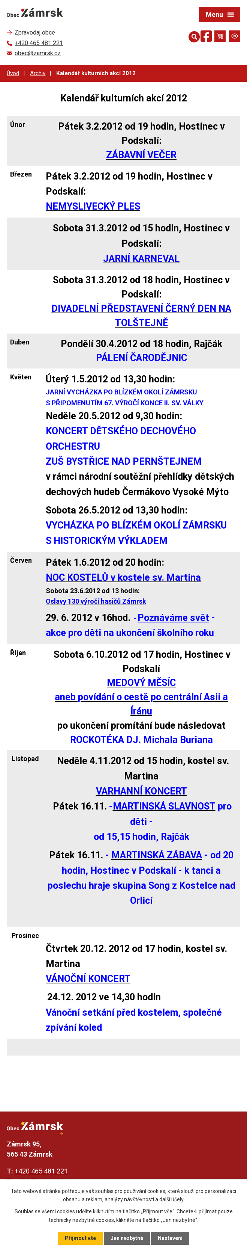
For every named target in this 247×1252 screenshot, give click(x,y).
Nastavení (170, 1238)
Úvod (13, 73)
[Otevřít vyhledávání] (192, 36)
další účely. (171, 1199)
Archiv (37, 73)
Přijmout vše (80, 1238)
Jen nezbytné (127, 1238)
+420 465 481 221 (41, 1171)
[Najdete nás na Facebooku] (206, 37)
